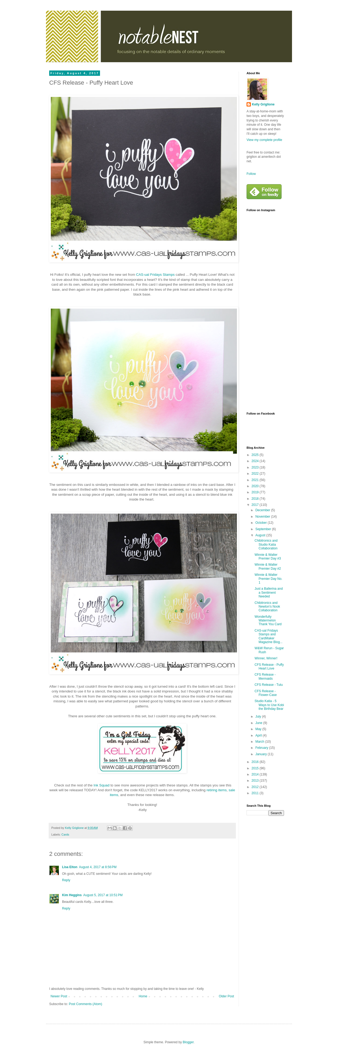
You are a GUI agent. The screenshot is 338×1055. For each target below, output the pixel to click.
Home (143, 996)
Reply (66, 880)
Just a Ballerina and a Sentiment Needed (269, 592)
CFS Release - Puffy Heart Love (269, 666)
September (263, 529)
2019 (256, 492)
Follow (251, 174)
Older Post (226, 996)
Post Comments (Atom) (85, 1004)
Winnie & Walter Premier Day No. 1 (268, 578)
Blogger (188, 1042)
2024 (256, 461)
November (263, 516)
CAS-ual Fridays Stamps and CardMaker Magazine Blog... (268, 636)
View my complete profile (264, 140)
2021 (256, 480)
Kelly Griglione (263, 104)
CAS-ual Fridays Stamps (155, 275)
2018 (256, 499)
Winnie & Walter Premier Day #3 (268, 556)
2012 (256, 787)
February (262, 748)
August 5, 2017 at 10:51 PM (102, 895)
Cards (65, 834)
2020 (256, 486)
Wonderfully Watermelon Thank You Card (268, 620)
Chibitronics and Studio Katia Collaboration (266, 544)
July (258, 716)
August (260, 535)
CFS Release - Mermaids (265, 676)
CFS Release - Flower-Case (266, 693)
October (261, 523)
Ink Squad (101, 785)
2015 (256, 768)
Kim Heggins (72, 895)
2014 (256, 774)
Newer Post (59, 996)
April (259, 735)
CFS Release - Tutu (269, 685)
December (263, 510)
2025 (256, 455)
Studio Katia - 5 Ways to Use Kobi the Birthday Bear (269, 705)
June (259, 723)
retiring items (216, 790)
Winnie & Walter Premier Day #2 (268, 566)
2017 (256, 505)
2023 (256, 467)
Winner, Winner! (266, 658)
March (260, 741)
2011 (256, 793)
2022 (256, 473)
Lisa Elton (69, 867)
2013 (256, 780)
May (258, 729)
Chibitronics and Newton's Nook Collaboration (267, 606)
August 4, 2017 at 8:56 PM (97, 867)
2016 (256, 762)
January (261, 754)
